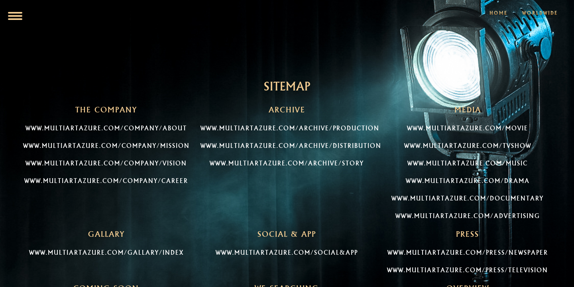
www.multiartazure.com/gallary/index (106, 252)
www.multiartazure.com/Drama (468, 181)
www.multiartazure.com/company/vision (106, 163)
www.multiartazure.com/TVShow (467, 145)
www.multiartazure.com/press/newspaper (467, 252)
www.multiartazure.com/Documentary (467, 198)
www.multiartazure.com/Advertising (467, 216)
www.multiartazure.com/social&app (287, 252)
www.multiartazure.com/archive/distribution (291, 145)
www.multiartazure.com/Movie (467, 128)
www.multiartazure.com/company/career (106, 181)
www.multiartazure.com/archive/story (287, 163)
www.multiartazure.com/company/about (106, 128)
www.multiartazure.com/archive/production (290, 128)
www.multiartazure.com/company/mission (106, 145)
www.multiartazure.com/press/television (467, 270)
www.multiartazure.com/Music (467, 163)
